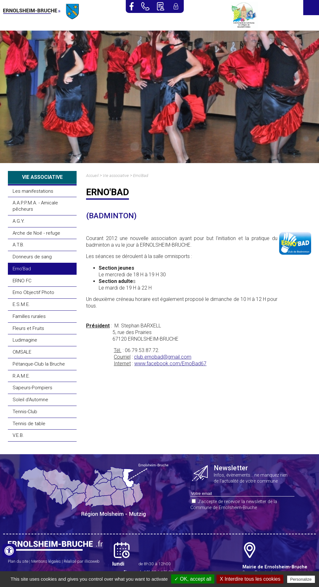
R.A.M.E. (21, 376)
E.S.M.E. (21, 304)
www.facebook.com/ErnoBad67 (170, 364)
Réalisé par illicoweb (82, 561)
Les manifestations (33, 191)
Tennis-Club (25, 411)
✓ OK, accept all (192, 579)
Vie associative (116, 175)
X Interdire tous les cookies (250, 579)
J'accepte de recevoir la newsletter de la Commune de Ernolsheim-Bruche (233, 504)
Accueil (92, 175)
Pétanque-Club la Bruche (39, 364)
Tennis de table (29, 423)
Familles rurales (29, 316)
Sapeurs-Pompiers (32, 387)
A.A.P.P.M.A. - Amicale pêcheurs (35, 206)
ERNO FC (22, 281)
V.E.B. (18, 435)
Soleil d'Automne (30, 399)
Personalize (301, 579)
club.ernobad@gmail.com (162, 357)
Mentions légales (46, 561)
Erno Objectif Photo (33, 292)
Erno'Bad (22, 269)
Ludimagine (25, 340)
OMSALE (22, 352)
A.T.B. (18, 245)
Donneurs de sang (32, 257)
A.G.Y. (19, 221)
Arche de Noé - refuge (36, 233)
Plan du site (18, 561)
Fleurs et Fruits (28, 328)
